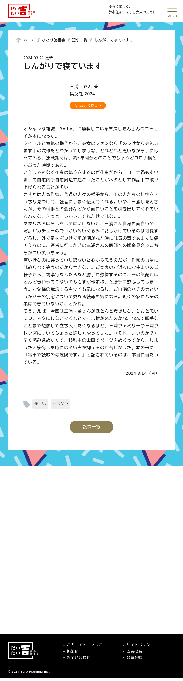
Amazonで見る (86, 108)
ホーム (29, 43)
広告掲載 (134, 654)
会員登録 (134, 660)
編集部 (73, 654)
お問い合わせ (79, 660)
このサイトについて (84, 647)
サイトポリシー (140, 647)
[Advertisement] (91, 578)
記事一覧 (80, 43)
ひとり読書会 (54, 43)
